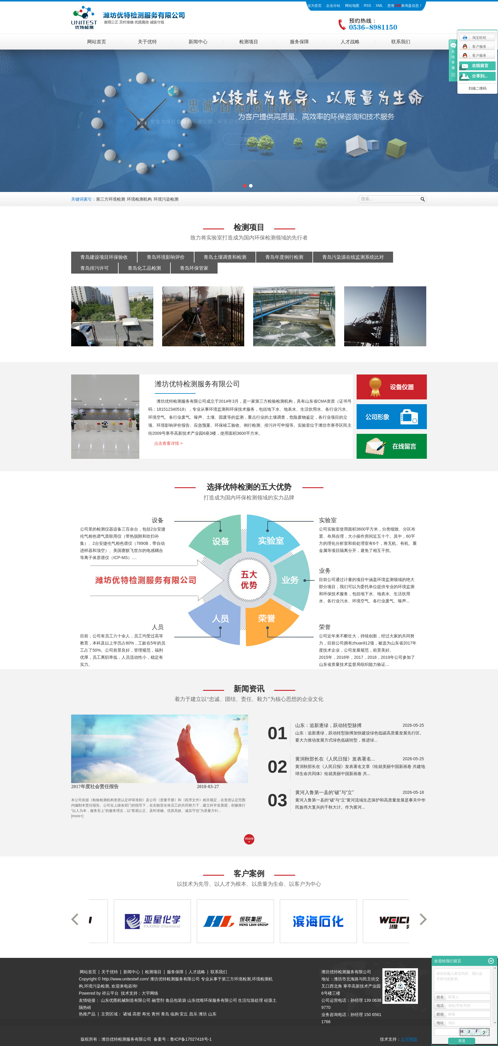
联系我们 (400, 41)
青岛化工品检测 (144, 268)
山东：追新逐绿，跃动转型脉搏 (328, 725)
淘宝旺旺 (474, 37)
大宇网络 (150, 993)
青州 (155, 1014)
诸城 (127, 1014)
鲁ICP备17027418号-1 (191, 1039)
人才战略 (350, 41)
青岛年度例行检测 (284, 257)
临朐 (174, 1014)
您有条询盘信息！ (404, 6)
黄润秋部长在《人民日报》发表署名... (335, 758)
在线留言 (480, 66)
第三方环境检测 (110, 199)
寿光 (146, 1014)
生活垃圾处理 (250, 1000)
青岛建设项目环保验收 (104, 257)
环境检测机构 (139, 199)
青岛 (165, 1014)
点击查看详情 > (168, 443)
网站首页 (96, 41)
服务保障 (299, 41)
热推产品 (87, 1014)
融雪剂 (158, 1000)
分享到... (480, 76)
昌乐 (193, 1014)
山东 (212, 1014)
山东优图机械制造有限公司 (126, 1000)
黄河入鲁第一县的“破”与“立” (324, 792)
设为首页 (314, 6)
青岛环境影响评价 (166, 257)
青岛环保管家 (194, 268)
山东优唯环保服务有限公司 (212, 1000)
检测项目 (248, 41)
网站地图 (352, 6)
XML (379, 6)
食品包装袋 (175, 1000)
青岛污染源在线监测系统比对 (353, 257)
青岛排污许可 (94, 268)
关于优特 (147, 41)
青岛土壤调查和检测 (225, 257)
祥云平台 (110, 993)
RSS (367, 6)
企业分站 (333, 6)
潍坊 (203, 1014)
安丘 (184, 1014)
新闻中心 (198, 41)
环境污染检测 (166, 199)
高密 (137, 1014)
